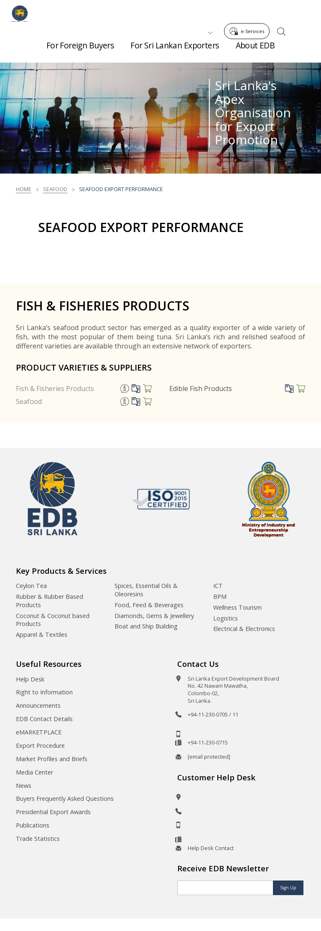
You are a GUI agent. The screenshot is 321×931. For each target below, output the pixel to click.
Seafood (29, 401)
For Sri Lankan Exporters (174, 50)
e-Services (249, 12)
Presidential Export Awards (53, 812)
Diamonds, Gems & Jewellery (154, 616)
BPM (220, 596)
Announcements (38, 705)
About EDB (255, 50)
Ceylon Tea (31, 586)
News (23, 786)
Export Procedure (40, 745)
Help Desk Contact (211, 848)
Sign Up (288, 888)
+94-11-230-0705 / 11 (213, 714)
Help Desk (30, 679)
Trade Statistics (38, 839)
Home (23, 189)
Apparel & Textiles (41, 634)
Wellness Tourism (237, 607)
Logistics (225, 618)
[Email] (225, 888)
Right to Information (44, 692)
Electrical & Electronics (244, 629)
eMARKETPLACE (38, 732)
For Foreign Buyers (80, 50)
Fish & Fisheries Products (55, 388)
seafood (55, 189)
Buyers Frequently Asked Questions (65, 798)
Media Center (34, 772)
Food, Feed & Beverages (149, 605)
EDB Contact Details (44, 719)
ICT (218, 586)
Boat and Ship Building (146, 626)
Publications (32, 825)
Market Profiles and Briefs (51, 759)
